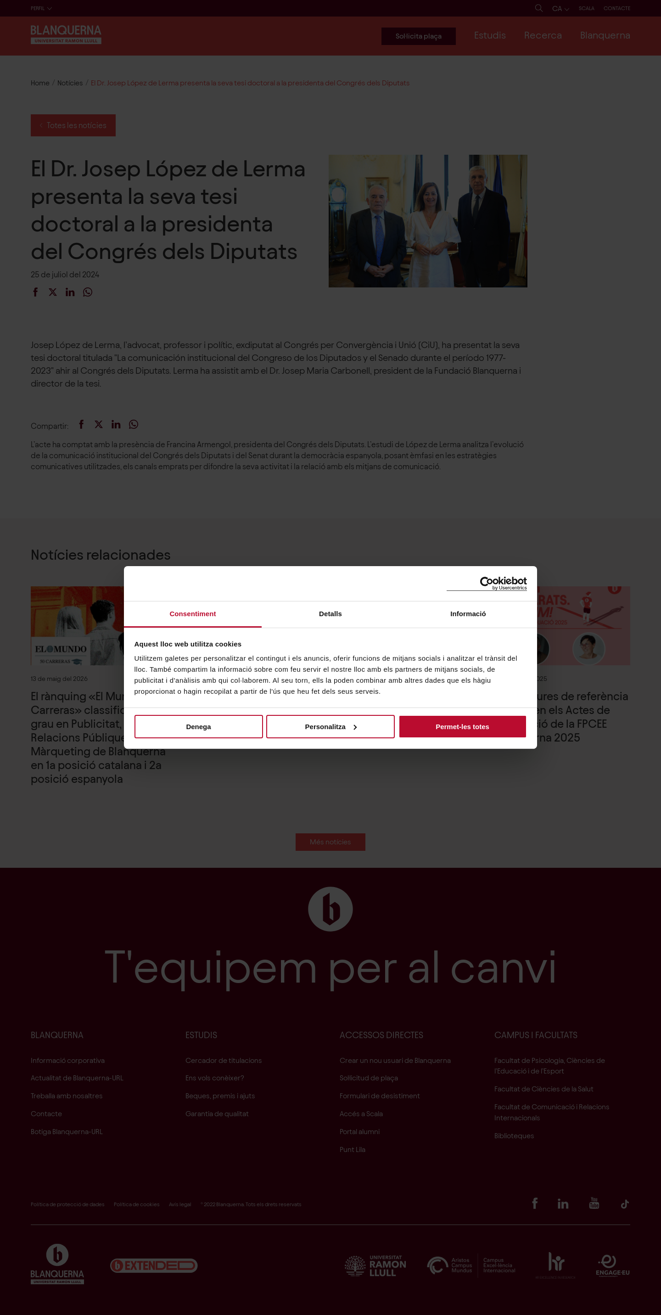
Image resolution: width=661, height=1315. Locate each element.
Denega (198, 726)
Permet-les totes (462, 726)
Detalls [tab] (330, 614)
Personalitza (331, 726)
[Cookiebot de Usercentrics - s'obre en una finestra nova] (487, 583)
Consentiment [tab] (192, 614)
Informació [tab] (468, 614)
